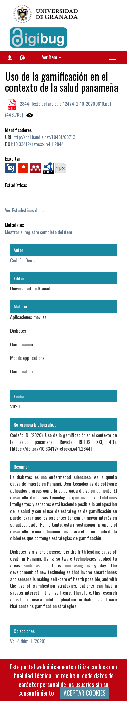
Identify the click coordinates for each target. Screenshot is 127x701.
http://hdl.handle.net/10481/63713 (44, 136)
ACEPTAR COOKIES (85, 692)
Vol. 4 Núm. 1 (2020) (27, 641)
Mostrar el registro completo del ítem (38, 231)
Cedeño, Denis (22, 260)
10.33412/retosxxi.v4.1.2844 (39, 143)
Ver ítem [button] (51, 57)
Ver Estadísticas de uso (25, 210)
